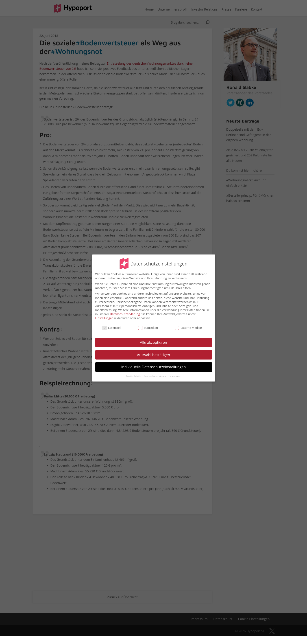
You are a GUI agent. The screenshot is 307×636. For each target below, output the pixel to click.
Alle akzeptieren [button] (153, 340)
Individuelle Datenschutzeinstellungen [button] (153, 364)
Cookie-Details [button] (133, 373)
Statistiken (148, 325)
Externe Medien (188, 325)
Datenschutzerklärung (125, 311)
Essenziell (111, 325)
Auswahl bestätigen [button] (153, 352)
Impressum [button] (175, 373)
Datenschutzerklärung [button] (155, 373)
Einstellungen (104, 316)
